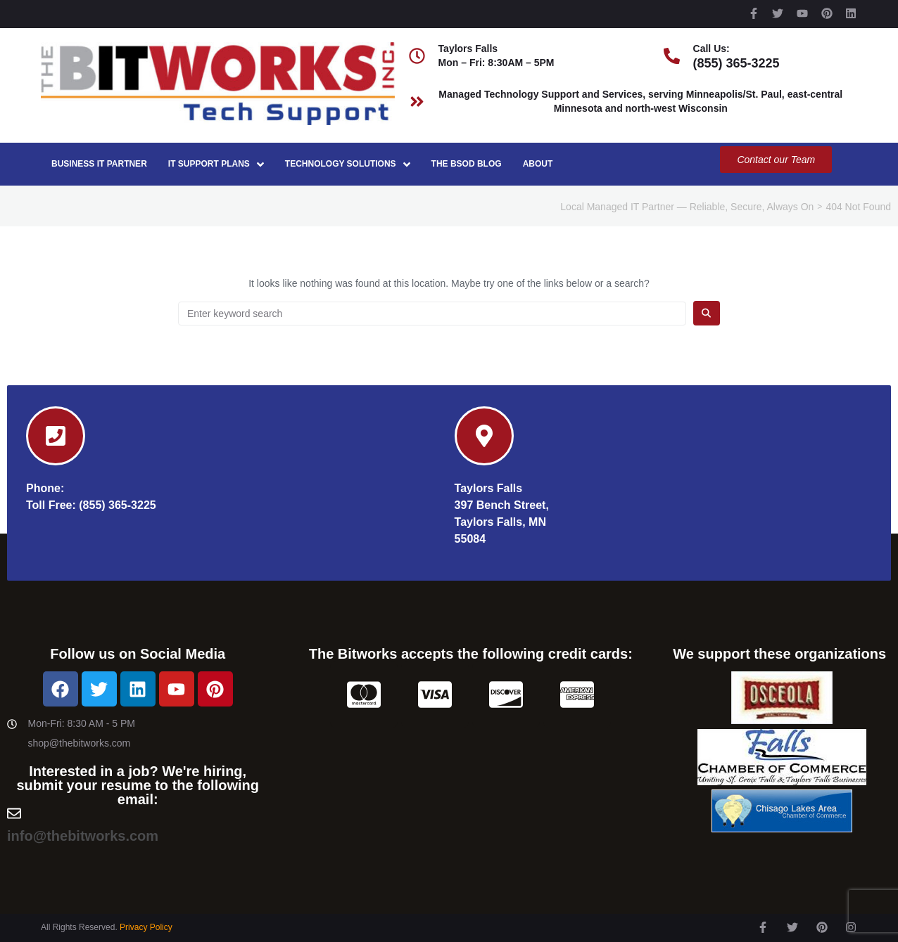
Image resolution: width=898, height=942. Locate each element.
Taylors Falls (489, 488)
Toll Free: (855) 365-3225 (91, 505)
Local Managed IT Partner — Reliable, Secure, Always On (687, 206)
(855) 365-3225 (736, 63)
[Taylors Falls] (484, 435)
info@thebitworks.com (82, 836)
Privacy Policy (146, 927)
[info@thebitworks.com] (14, 813)
